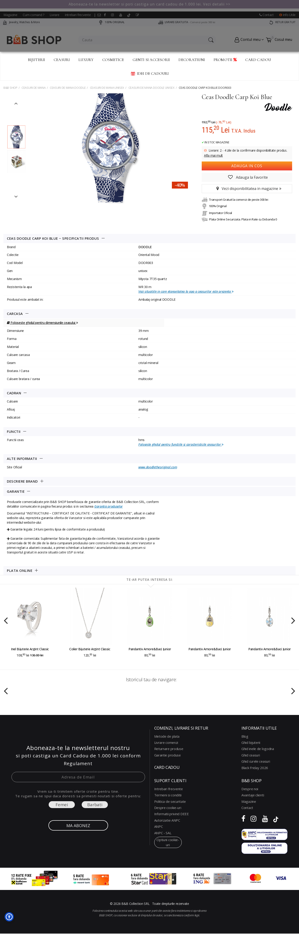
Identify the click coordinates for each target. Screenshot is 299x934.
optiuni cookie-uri (167, 842)
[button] (9, 916)
